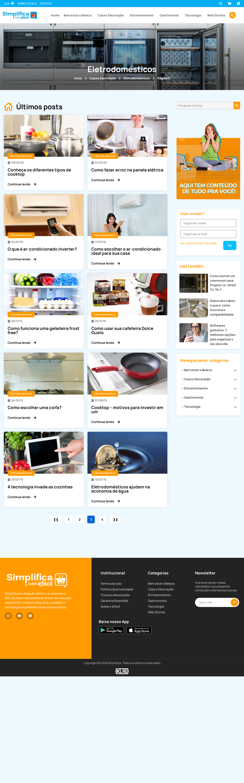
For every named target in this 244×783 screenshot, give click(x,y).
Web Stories (216, 15)
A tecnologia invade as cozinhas (40, 487)
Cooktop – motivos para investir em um (127, 410)
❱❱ (117, 519)
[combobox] (205, 105)
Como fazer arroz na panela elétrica (127, 170)
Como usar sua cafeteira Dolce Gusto (122, 330)
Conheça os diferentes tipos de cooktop (39, 172)
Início (78, 78)
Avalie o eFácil (110, 735)
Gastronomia (170, 15)
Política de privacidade (117, 718)
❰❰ (53, 519)
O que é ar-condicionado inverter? (42, 249)
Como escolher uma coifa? (35, 407)
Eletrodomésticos (137, 78)
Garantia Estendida (114, 729)
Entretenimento (143, 15)
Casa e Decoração (112, 15)
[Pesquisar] (237, 105)
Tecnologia (194, 15)
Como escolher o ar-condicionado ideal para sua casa (126, 251)
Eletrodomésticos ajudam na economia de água (120, 489)
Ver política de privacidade (198, 430)
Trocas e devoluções (115, 724)
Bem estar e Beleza (78, 15)
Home (55, 15)
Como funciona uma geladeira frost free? (43, 330)
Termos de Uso (111, 712)
